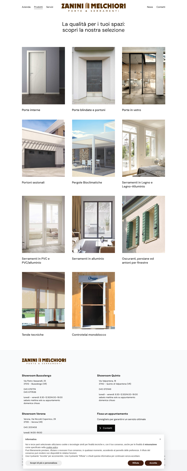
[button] (160, 439)
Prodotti (38, 7)
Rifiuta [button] (136, 463)
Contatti (160, 7)
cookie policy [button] (52, 447)
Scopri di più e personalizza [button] (43, 463)
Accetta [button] (153, 463)
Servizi (49, 7)
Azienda (26, 7)
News (150, 7)
